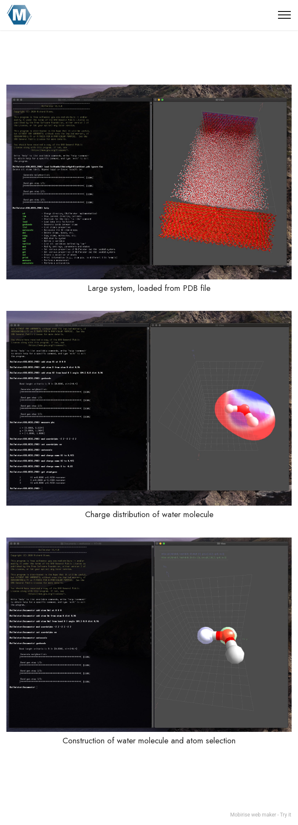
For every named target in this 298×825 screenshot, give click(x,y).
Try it (285, 815)
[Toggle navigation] (284, 15)
